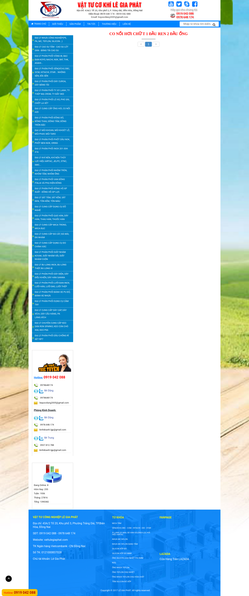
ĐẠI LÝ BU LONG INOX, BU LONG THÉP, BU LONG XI (50, 266)
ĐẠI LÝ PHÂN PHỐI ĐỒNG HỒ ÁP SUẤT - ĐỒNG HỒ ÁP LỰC (51, 190)
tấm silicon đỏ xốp (121, 581)
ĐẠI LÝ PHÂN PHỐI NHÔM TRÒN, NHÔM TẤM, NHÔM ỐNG (51, 172)
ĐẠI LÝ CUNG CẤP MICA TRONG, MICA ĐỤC (51, 226)
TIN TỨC (91, 24)
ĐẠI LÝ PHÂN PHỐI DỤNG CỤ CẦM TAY (52, 303)
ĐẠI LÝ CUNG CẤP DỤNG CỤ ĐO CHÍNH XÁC (50, 245)
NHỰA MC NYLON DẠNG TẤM (125, 544)
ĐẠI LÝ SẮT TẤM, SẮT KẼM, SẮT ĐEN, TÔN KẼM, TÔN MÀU (50, 199)
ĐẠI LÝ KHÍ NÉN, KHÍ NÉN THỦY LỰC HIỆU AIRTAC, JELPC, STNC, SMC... (51, 161)
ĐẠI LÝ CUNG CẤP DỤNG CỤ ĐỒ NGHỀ (50, 208)
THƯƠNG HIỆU (109, 24)
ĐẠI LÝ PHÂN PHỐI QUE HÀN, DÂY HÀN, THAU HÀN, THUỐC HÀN (51, 217)
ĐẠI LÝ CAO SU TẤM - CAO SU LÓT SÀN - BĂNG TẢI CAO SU (51, 48)
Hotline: (38, 377)
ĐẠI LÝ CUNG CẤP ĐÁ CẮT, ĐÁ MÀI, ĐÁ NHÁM (52, 236)
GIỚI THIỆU (57, 24)
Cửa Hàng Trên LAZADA (174, 559)
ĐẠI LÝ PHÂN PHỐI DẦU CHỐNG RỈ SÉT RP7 (52, 337)
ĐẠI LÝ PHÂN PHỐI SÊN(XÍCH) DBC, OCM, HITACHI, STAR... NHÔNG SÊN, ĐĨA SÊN (52, 72)
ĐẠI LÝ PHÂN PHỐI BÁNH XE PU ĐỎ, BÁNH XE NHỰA (52, 294)
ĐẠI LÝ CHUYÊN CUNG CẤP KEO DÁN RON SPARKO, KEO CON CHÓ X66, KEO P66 (51, 326)
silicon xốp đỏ (119, 549)
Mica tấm (116, 523)
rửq (114, 563)
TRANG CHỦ (38, 23)
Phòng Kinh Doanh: (45, 410)
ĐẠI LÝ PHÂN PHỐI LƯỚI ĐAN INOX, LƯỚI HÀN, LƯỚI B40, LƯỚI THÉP (52, 284)
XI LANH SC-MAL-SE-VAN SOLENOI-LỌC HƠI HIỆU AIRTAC (131, 534)
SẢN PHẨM (75, 24)
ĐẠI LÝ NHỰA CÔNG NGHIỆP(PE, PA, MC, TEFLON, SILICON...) (51, 39)
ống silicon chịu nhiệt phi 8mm (127, 558)
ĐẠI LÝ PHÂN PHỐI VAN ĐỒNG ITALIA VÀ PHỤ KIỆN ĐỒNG (50, 181)
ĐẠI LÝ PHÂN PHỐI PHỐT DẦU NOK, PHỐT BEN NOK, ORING (52, 141)
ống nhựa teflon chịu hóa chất (128, 577)
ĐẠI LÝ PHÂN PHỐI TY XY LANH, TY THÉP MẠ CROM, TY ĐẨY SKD (52, 92)
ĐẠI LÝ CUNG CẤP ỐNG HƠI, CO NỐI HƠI (52, 110)
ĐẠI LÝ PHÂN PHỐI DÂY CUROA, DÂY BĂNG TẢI (50, 83)
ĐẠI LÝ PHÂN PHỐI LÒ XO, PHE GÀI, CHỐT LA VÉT (52, 101)
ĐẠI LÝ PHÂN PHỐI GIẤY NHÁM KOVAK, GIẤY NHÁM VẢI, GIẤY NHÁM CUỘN (50, 256)
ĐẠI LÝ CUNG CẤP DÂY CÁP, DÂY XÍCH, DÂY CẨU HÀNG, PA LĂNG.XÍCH (51, 314)
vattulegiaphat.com (56, 539)
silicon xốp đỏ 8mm (122, 553)
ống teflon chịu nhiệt (123, 572)
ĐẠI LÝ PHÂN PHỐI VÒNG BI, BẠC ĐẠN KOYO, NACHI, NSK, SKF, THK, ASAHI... (51, 59)
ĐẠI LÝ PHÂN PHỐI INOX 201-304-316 (51, 150)
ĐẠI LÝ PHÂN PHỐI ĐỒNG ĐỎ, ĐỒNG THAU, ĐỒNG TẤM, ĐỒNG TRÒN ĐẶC (50, 121)
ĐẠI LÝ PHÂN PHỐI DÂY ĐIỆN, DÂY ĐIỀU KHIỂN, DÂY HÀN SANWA (51, 276)
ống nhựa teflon (120, 567)
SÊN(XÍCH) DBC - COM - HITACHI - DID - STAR (131, 528)
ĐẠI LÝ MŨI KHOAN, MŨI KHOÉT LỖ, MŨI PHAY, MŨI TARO (52, 132)
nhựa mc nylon (120, 539)
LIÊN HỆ (127, 24)
